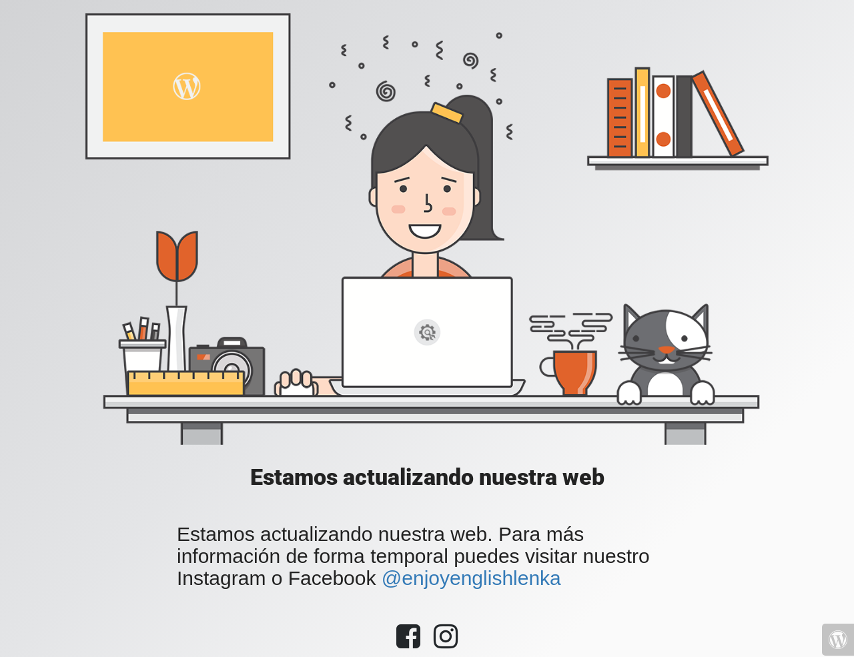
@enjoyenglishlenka (471, 578)
